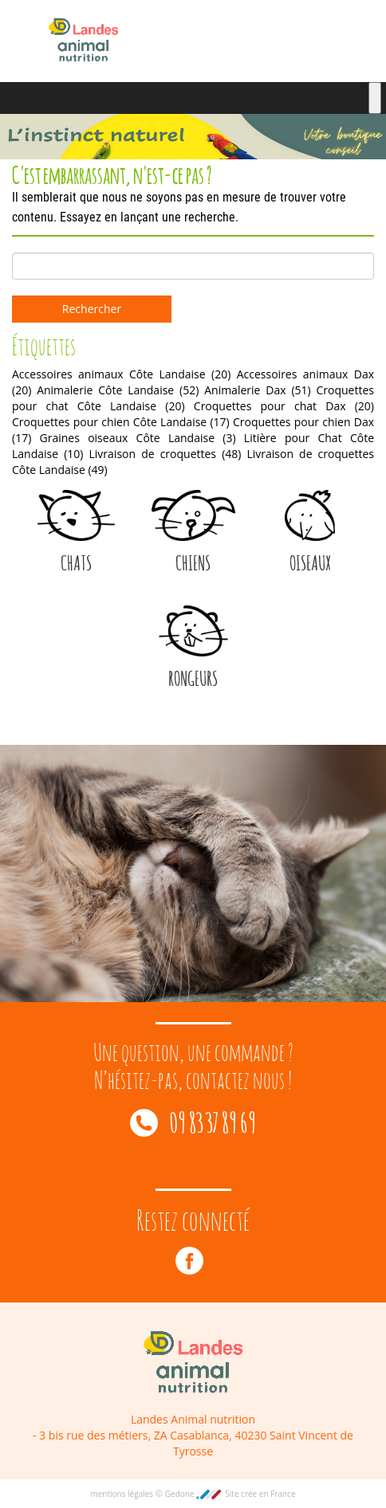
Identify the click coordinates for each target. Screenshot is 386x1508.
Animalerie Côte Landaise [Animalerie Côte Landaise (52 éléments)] (118, 390)
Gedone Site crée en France (230, 1493)
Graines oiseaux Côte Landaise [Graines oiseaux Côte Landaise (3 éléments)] (138, 437)
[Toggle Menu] (374, 98)
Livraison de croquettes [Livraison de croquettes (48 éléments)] (165, 453)
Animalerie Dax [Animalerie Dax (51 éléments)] (257, 390)
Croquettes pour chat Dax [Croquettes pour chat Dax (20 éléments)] (284, 405)
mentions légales (122, 1493)
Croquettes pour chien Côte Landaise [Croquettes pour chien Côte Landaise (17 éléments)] (121, 421)
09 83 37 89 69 (193, 1121)
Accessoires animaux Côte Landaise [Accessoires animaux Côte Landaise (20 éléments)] (121, 374)
